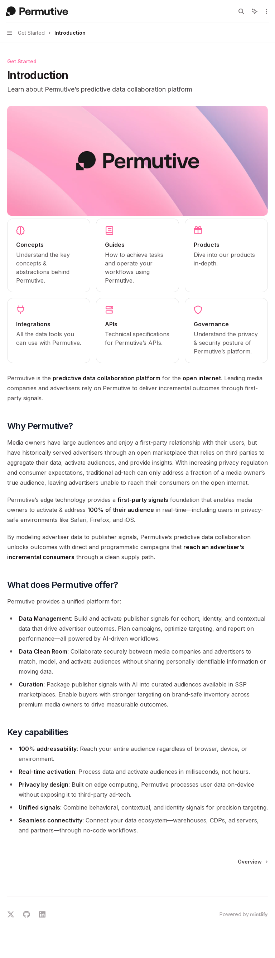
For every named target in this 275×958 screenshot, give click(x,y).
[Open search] (241, 11)
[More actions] (265, 11)
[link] (48, 255)
